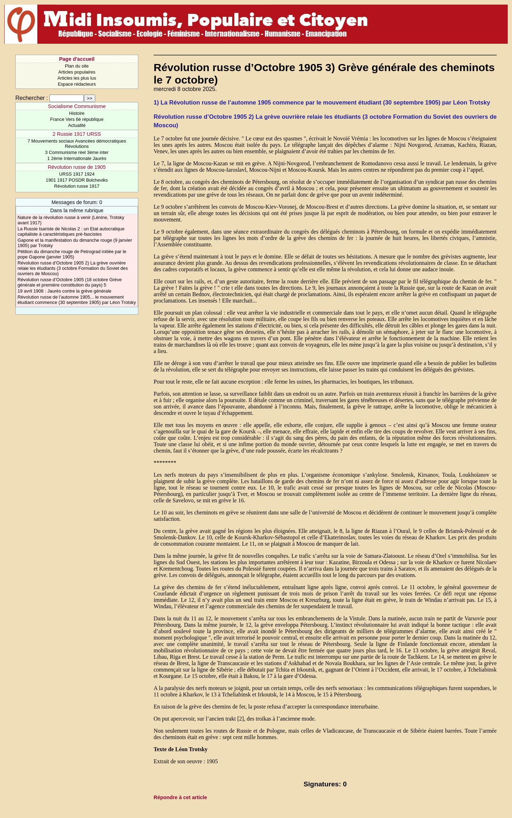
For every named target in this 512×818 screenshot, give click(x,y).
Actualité (76, 125)
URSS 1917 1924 (77, 174)
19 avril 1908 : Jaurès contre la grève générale (64, 291)
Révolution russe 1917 (76, 186)
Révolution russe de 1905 (77, 167)
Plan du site (77, 66)
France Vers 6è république (76, 119)
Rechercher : (31, 98)
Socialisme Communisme (77, 106)
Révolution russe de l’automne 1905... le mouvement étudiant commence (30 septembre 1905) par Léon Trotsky (76, 299)
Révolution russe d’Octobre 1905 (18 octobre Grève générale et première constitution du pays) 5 (69, 282)
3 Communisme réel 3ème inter (77, 152)
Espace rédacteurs (77, 84)
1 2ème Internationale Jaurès (76, 158)
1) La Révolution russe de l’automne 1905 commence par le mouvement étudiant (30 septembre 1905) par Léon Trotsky (322, 102)
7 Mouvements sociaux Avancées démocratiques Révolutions (76, 143)
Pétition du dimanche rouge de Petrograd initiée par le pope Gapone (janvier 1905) (71, 254)
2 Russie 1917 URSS (77, 134)
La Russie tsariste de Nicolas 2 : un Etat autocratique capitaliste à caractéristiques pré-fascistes (70, 231)
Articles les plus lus (77, 78)
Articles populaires (77, 72)
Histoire (76, 113)
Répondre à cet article (180, 797)
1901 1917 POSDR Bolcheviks (77, 180)
